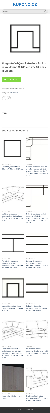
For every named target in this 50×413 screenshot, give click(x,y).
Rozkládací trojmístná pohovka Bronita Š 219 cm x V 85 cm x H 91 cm (36, 398)
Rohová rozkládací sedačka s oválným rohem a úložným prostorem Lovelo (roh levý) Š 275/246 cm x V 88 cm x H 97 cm (37, 171)
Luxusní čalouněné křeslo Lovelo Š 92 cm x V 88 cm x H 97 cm (12, 308)
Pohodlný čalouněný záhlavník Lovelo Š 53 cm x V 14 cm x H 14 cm (36, 308)
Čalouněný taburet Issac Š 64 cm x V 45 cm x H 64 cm (12, 168)
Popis (4, 113)
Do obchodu (11, 80)
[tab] (25, 113)
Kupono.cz (25, 4)
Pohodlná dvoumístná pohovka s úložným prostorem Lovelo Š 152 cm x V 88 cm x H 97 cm (12, 264)
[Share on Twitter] (9, 98)
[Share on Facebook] (4, 98)
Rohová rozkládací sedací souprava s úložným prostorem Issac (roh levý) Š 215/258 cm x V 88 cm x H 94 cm (36, 218)
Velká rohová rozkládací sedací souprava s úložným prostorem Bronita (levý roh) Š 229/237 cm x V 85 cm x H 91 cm (12, 353)
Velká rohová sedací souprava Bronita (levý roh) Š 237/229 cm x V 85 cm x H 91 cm (12, 217)
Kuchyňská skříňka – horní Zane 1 (12, 397)
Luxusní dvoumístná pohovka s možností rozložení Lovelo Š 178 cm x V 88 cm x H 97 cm (37, 264)
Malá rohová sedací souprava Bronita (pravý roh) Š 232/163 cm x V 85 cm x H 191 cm (37, 352)
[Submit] (45, 11)
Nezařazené (14, 93)
